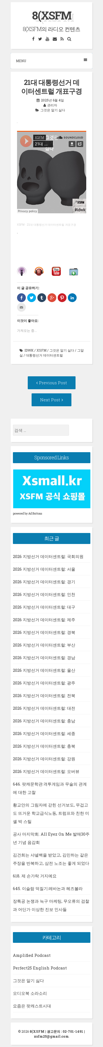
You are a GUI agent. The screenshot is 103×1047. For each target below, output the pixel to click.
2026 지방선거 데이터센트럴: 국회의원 (48, 556)
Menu (51, 60)
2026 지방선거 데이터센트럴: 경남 (44, 657)
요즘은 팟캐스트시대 (32, 1006)
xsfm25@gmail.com (51, 1036)
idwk (29, 350)
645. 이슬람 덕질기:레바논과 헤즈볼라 (48, 888)
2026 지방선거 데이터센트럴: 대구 (44, 607)
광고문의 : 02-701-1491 (65, 1031)
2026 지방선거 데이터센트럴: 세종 (44, 733)
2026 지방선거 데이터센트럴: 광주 (44, 683)
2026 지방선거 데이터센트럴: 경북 (44, 632)
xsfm (41, 350)
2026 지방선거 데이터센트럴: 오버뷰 (46, 771)
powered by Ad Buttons (27, 513)
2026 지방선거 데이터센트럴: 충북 (44, 746)
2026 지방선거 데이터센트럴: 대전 (44, 708)
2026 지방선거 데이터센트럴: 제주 (44, 619)
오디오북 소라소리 (30, 993)
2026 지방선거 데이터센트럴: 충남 (44, 720)
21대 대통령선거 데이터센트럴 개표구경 (51, 224)
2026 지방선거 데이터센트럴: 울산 (44, 670)
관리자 (52, 105)
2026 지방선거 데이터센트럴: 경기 (44, 581)
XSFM (21, 224)
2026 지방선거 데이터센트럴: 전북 (44, 695)
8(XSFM (51, 15)
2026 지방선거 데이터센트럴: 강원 (44, 758)
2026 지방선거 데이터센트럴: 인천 (44, 594)
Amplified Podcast (32, 955)
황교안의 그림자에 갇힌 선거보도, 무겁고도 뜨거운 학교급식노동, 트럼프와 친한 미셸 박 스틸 (51, 813)
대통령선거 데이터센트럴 (44, 355)
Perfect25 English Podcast (40, 968)
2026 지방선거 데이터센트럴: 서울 (44, 569)
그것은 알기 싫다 (52, 110)
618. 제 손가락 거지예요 (35, 876)
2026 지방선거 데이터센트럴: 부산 (44, 645)
